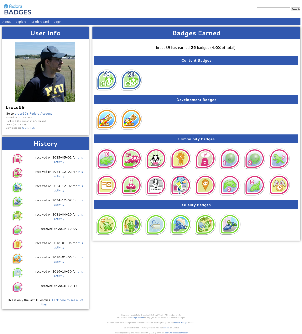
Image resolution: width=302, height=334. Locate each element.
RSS (32, 127)
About (6, 21)
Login (58, 21)
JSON (25, 127)
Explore (21, 21)
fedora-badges (181, 322)
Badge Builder (137, 317)
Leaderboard (40, 21)
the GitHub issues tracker (176, 332)
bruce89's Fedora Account (33, 113)
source (166, 327)
